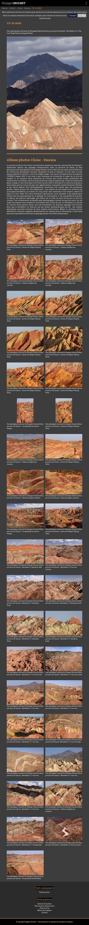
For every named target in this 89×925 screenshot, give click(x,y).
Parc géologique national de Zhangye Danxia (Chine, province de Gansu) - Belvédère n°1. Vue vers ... (25, 707)
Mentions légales (44, 910)
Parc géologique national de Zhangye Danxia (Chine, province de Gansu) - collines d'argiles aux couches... (63, 809)
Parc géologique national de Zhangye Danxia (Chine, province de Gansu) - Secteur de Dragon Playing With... (25, 247)
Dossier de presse (44, 904)
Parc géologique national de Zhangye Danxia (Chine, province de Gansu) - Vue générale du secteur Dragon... (25, 426)
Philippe (13, 3)
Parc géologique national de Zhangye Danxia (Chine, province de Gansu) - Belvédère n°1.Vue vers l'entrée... (63, 567)
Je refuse (82, 15)
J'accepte (72, 15)
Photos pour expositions (44, 906)
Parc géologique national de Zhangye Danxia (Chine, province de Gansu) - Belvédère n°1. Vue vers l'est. (25, 673)
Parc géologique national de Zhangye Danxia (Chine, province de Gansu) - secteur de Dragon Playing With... (25, 319)
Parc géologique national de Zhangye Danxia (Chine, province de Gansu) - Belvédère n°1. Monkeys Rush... (25, 603)
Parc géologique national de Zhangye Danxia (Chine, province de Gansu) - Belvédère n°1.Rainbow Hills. (25, 566)
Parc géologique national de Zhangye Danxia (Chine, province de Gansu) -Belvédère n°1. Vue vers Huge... (63, 741)
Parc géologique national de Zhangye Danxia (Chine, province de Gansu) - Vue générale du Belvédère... (25, 877)
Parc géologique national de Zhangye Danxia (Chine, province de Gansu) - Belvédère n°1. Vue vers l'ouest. (63, 673)
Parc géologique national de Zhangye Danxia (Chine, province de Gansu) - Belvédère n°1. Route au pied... (63, 844)
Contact (44, 912)
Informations (45, 18)
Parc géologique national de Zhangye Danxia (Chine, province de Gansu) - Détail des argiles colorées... (25, 497)
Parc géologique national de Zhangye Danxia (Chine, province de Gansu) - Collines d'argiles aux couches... (63, 247)
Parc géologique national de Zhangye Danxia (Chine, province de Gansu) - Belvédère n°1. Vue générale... (25, 844)
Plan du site (44, 908)
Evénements (44, 892)
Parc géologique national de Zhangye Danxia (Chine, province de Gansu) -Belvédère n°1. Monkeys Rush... (63, 602)
